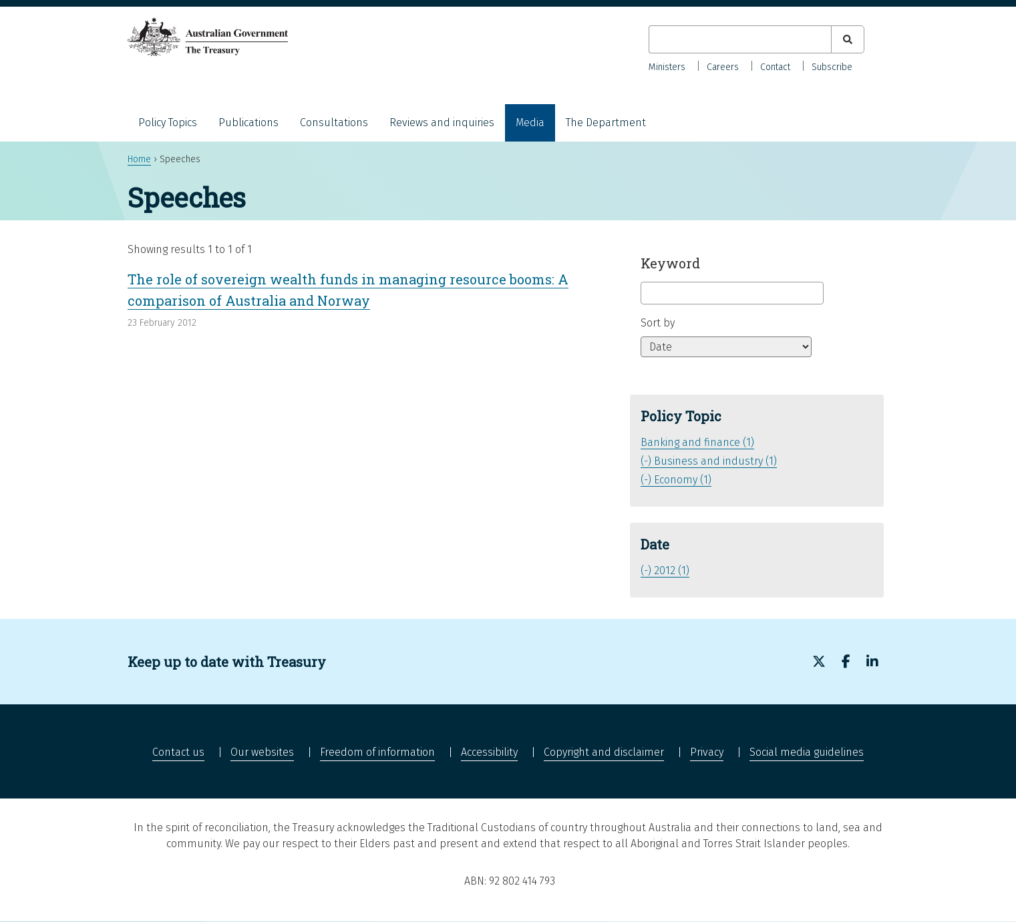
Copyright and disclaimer (604, 752)
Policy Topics (167, 122)
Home (139, 159)
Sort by (658, 322)
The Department (606, 122)
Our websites (262, 752)
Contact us (178, 752)
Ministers (667, 67)
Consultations (334, 122)
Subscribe (832, 67)
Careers (723, 67)
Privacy (706, 752)
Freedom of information (377, 752)
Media (530, 122)
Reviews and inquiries (441, 122)
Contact (775, 67)
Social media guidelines (806, 752)
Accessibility (489, 752)
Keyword (670, 263)
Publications (248, 122)
